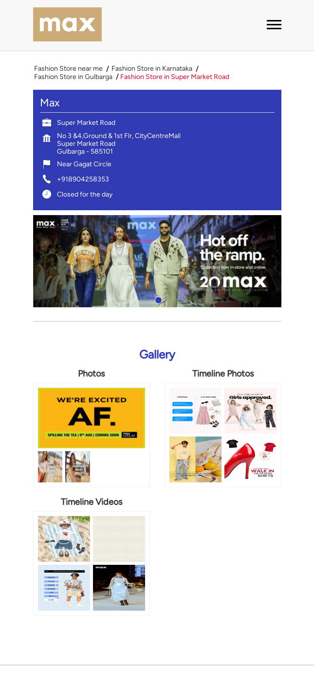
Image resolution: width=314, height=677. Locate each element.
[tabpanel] (157, 261)
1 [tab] (157, 299)
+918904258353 (83, 179)
